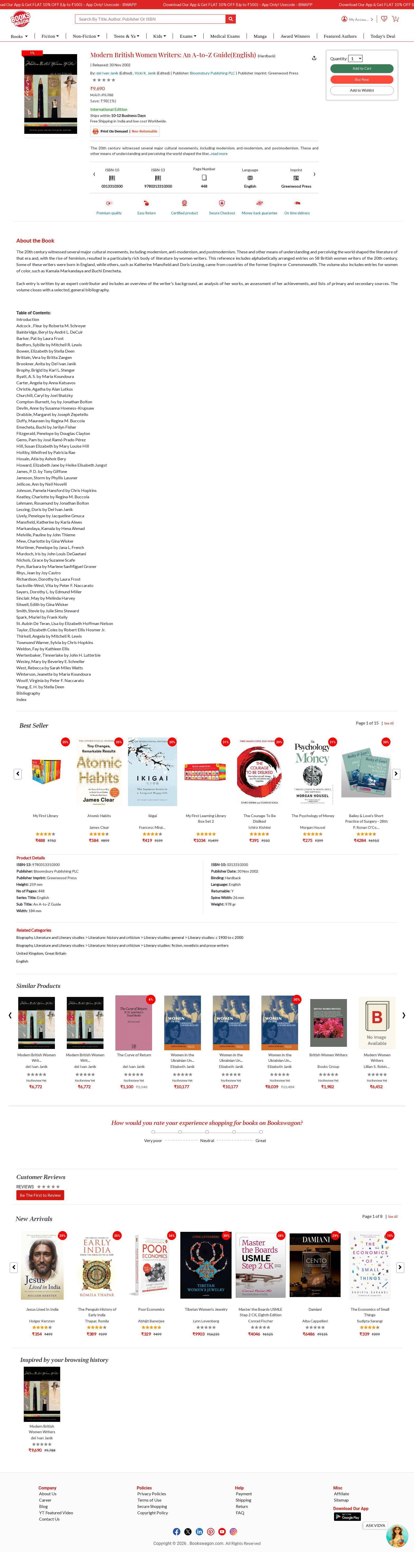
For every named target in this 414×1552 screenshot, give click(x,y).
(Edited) (125, 73)
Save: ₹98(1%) (103, 100)
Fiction (48, 36)
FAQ (240, 1512)
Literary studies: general (164, 937)
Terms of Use (149, 1499)
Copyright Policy (152, 1512)
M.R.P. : (101, 95)
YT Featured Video (56, 1512)
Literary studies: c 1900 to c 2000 (215, 937)
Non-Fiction (84, 36)
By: (104, 73)
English (22, 961)
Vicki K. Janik (145, 73)
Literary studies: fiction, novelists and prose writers (186, 945)
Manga (260, 36)
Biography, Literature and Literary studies (50, 937)
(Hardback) (266, 56)
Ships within (118, 115)
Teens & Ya (125, 36)
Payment (244, 1493)
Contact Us (49, 1518)
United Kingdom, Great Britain (41, 953)
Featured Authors (340, 36)
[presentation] (94, 173)
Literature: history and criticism (114, 937)
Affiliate (341, 1493)
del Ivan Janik (107, 73)
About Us (48, 1493)
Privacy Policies (151, 1493)
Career (45, 1499)
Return (242, 1506)
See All (389, 723)
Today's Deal (383, 36)
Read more (219, 153)
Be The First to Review (40, 1195)
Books (17, 36)
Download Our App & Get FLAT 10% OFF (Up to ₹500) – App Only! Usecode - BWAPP (89, 4)
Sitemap (341, 1499)
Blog (43, 1506)
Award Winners (295, 36)
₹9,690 (97, 88)
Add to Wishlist (362, 90)
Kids (157, 36)
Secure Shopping (152, 1506)
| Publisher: (203, 73)
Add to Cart (362, 68)
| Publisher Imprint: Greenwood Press (267, 73)
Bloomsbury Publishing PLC (212, 73)
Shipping (243, 1499)
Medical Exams (225, 36)
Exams (186, 36)
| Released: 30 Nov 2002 (110, 65)
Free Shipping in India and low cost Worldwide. (128, 121)
